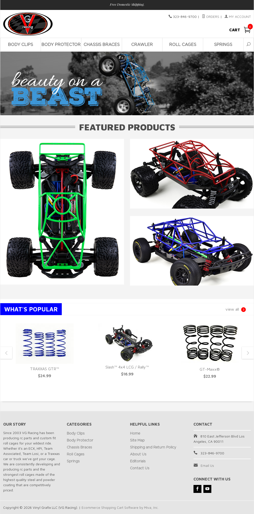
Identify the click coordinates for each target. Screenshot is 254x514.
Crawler (142, 45)
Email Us (207, 465)
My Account (237, 16)
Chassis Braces (102, 45)
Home (135, 433)
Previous (6, 353)
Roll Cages (182, 45)
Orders (210, 16)
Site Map (137, 440)
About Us (138, 454)
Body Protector (61, 45)
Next (248, 353)
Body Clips (20, 45)
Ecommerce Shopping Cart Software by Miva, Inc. (120, 507)
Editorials (138, 461)
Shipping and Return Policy (153, 447)
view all (235, 310)
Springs (223, 45)
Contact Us (139, 468)
